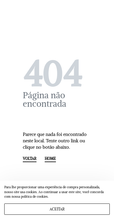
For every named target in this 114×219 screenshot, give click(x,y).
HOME (50, 159)
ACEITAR (57, 209)
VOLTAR (29, 159)
